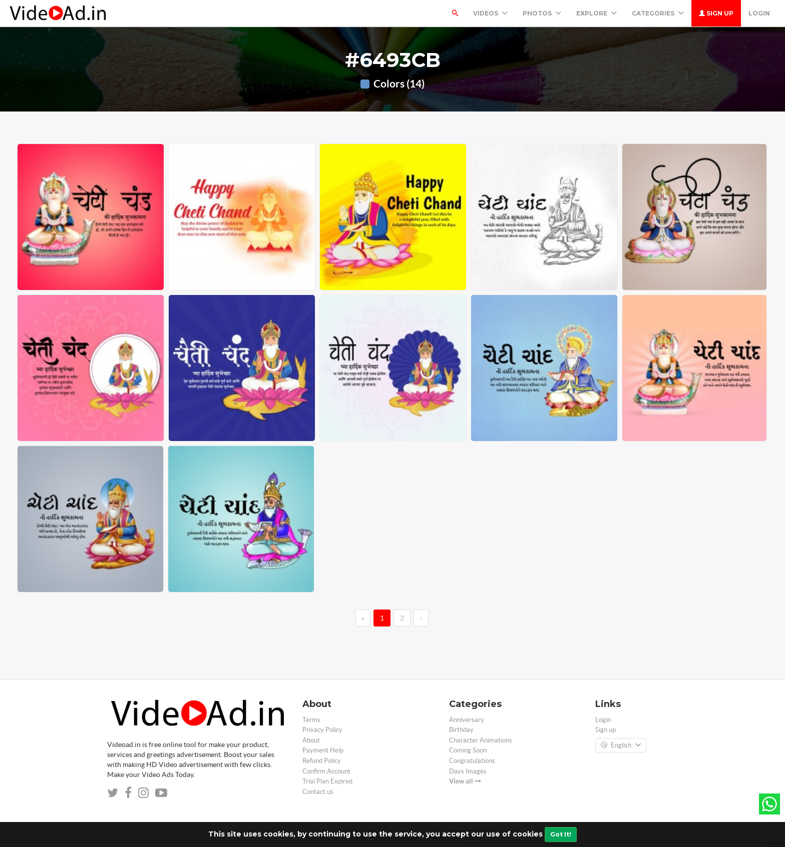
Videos (490, 13)
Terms (311, 720)
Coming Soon (468, 750)
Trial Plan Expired (327, 781)
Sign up (716, 13)
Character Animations (480, 740)
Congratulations (472, 760)
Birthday (461, 730)
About (311, 740)
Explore (596, 13)
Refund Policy (321, 760)
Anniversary (466, 720)
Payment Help (322, 750)
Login (759, 13)
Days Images (468, 771)
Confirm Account (326, 771)
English (621, 746)
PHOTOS (542, 13)
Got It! (560, 834)
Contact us (317, 792)
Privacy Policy (322, 730)
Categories (658, 13)
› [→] (421, 618)
